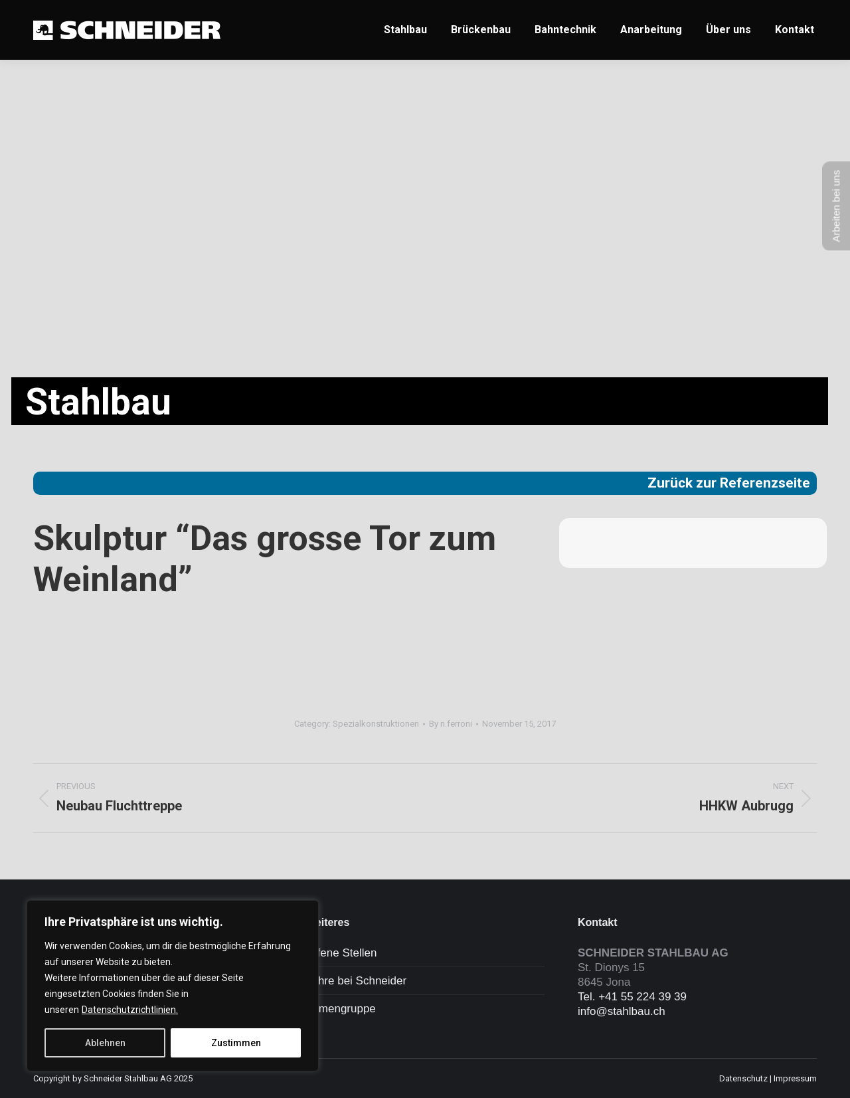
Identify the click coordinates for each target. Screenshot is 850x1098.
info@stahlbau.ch (621, 1011)
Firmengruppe (340, 1008)
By (450, 724)
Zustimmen (236, 1043)
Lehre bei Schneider (355, 980)
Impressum (795, 1078)
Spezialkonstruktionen (376, 724)
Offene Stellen (341, 953)
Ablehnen (105, 1043)
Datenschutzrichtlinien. (130, 1009)
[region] (173, 985)
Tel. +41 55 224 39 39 (632, 996)
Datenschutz (743, 1078)
